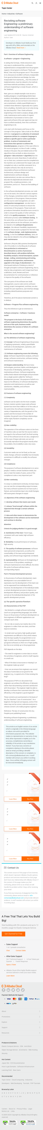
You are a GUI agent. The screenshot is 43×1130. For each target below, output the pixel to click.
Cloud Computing (18, 1080)
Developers (6, 1083)
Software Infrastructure (25, 1066)
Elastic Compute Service (10, 1046)
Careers (4, 1109)
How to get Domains (9, 1066)
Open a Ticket (11, 965)
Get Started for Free (13, 934)
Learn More (13, 799)
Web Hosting (32, 1050)
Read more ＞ (21, 48)
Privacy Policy (22, 1109)
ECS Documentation (17, 1063)
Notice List (5, 1111)
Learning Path (7, 1070)
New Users (17, 1070)
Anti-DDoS (27, 1046)
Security (4, 1053)
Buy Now (30, 799)
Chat (8, 950)
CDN (21, 1046)
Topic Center (6, 1080)
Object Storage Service (10, 1050)
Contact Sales (21, 950)
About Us (12, 1109)
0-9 (20, 1096)
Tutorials (26, 1083)
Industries (28, 1080)
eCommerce (23, 1050)
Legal (30, 1109)
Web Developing (16, 1083)
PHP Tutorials (35, 1083)
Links (13, 1111)
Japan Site (5, 1063)
